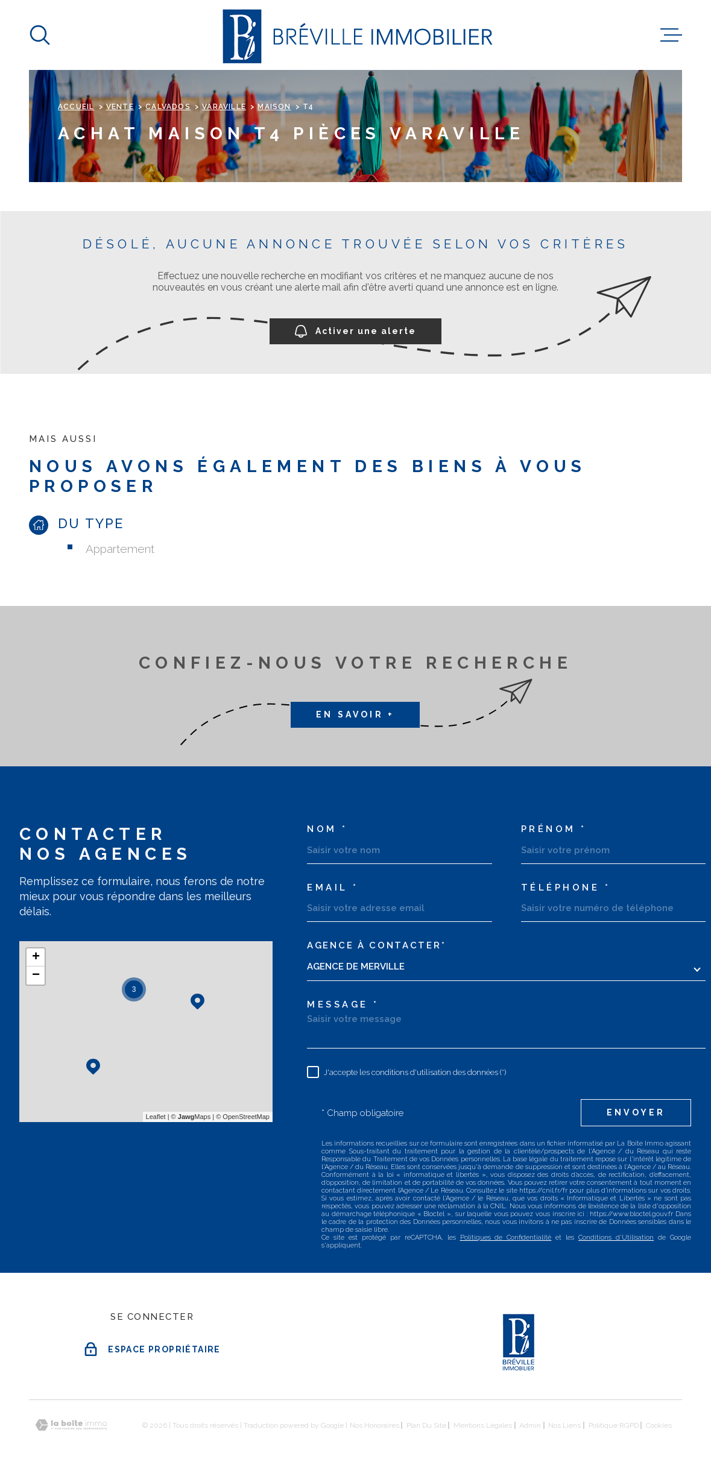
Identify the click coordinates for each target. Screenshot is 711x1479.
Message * (343, 1004)
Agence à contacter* (376, 945)
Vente (120, 106)
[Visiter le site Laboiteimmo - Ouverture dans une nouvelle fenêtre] (71, 1425)
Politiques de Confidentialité (506, 1237)
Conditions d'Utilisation (616, 1237)
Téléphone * (566, 887)
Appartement (120, 548)
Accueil (76, 106)
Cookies (659, 1425)
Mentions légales (482, 1425)
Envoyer (636, 1112)
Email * (333, 887)
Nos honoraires (374, 1425)
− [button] (36, 976)
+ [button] (36, 957)
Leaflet (156, 1116)
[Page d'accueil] (355, 35)
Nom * (327, 829)
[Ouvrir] (40, 35)
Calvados (168, 106)
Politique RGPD (614, 1425)
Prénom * (554, 829)
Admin (530, 1425)
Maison (274, 106)
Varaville (224, 106)
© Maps (191, 1116)
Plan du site (426, 1425)
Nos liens (564, 1425)
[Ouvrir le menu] (671, 35)
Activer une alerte (355, 332)
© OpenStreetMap (243, 1116)
